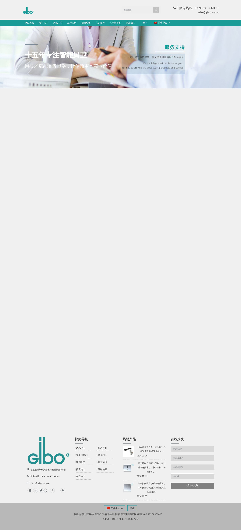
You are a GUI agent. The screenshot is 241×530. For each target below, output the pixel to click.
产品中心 (57, 22)
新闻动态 (80, 462)
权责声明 (80, 476)
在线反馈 (177, 439)
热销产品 (129, 439)
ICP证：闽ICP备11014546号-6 (121, 519)
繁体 (144, 22)
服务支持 (100, 22)
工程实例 (71, 22)
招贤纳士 (80, 469)
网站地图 (102, 469)
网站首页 (29, 22)
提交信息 (192, 485)
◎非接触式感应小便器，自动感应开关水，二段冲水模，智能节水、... (152, 467)
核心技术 (43, 22)
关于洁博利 (115, 22)
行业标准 (102, 462)
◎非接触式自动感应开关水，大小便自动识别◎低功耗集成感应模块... (152, 487)
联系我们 (130, 22)
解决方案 (102, 447)
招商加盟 (86, 22)
